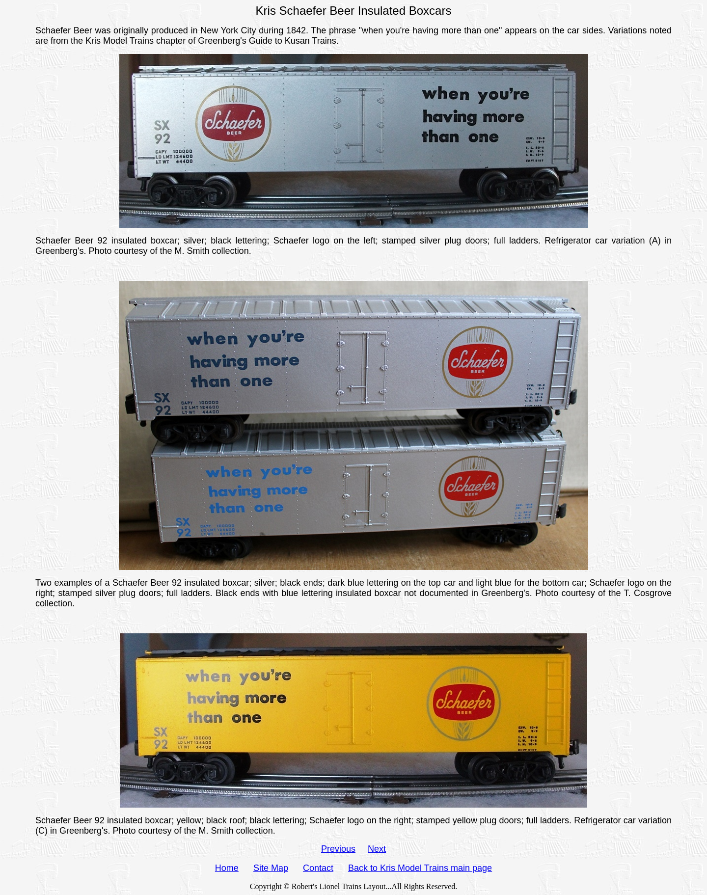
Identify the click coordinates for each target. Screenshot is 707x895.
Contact (318, 868)
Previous (338, 849)
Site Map (270, 868)
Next (377, 849)
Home (227, 868)
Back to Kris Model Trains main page (420, 868)
